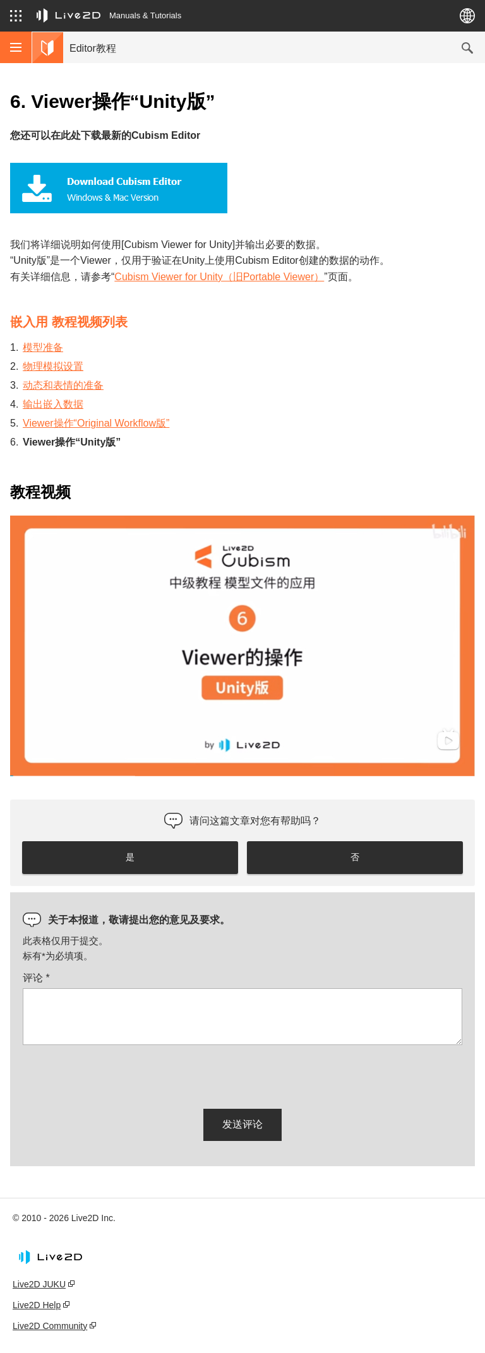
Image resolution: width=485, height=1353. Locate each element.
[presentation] (119, 1074)
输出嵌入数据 (53, 404)
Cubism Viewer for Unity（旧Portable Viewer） (219, 276)
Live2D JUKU (39, 1284)
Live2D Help (37, 1305)
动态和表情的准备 (63, 385)
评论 (36, 977)
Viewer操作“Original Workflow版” (96, 423)
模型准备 (43, 347)
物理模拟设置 (53, 366)
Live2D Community (50, 1326)
